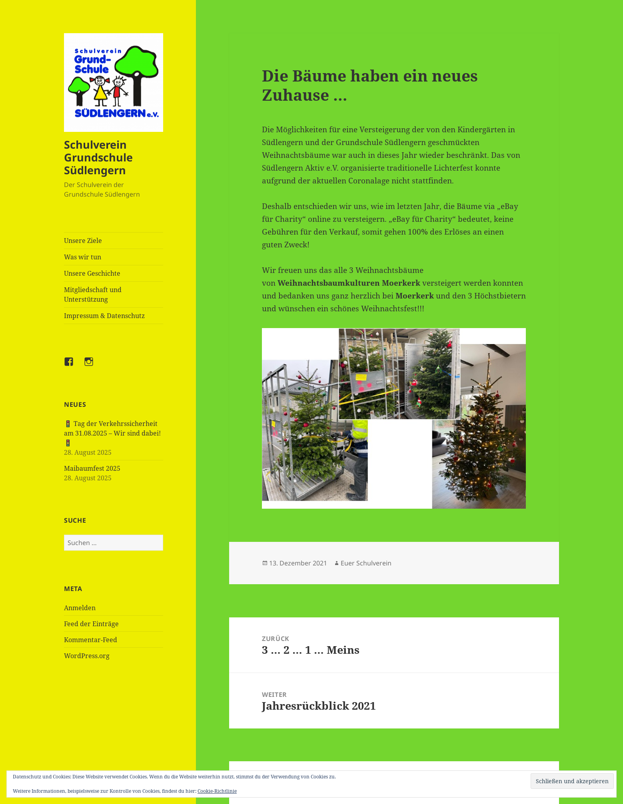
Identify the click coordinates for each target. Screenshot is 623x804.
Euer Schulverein (366, 563)
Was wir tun (82, 257)
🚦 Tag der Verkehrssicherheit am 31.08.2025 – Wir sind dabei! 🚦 (112, 433)
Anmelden (80, 607)
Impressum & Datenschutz (104, 315)
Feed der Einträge (91, 623)
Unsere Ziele (83, 240)
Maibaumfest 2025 (92, 468)
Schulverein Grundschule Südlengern (98, 157)
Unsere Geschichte (92, 273)
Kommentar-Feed (90, 639)
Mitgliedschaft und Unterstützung (93, 294)
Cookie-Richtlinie (217, 791)
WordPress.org (87, 655)
